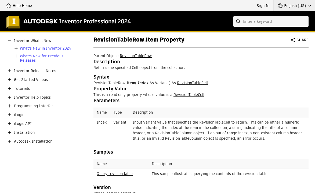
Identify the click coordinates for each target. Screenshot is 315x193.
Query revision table (115, 173)
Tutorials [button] (22, 88)
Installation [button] (24, 132)
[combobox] (271, 21)
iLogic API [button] (23, 123)
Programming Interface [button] (35, 106)
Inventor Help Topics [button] (32, 97)
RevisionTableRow (136, 55)
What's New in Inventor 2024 (45, 48)
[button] (294, 5)
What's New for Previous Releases (41, 58)
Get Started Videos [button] (31, 79)
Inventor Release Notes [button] (35, 71)
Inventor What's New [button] (32, 41)
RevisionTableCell (192, 83)
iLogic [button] (19, 115)
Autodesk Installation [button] (33, 141)
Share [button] (302, 40)
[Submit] (238, 21)
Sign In (263, 5)
